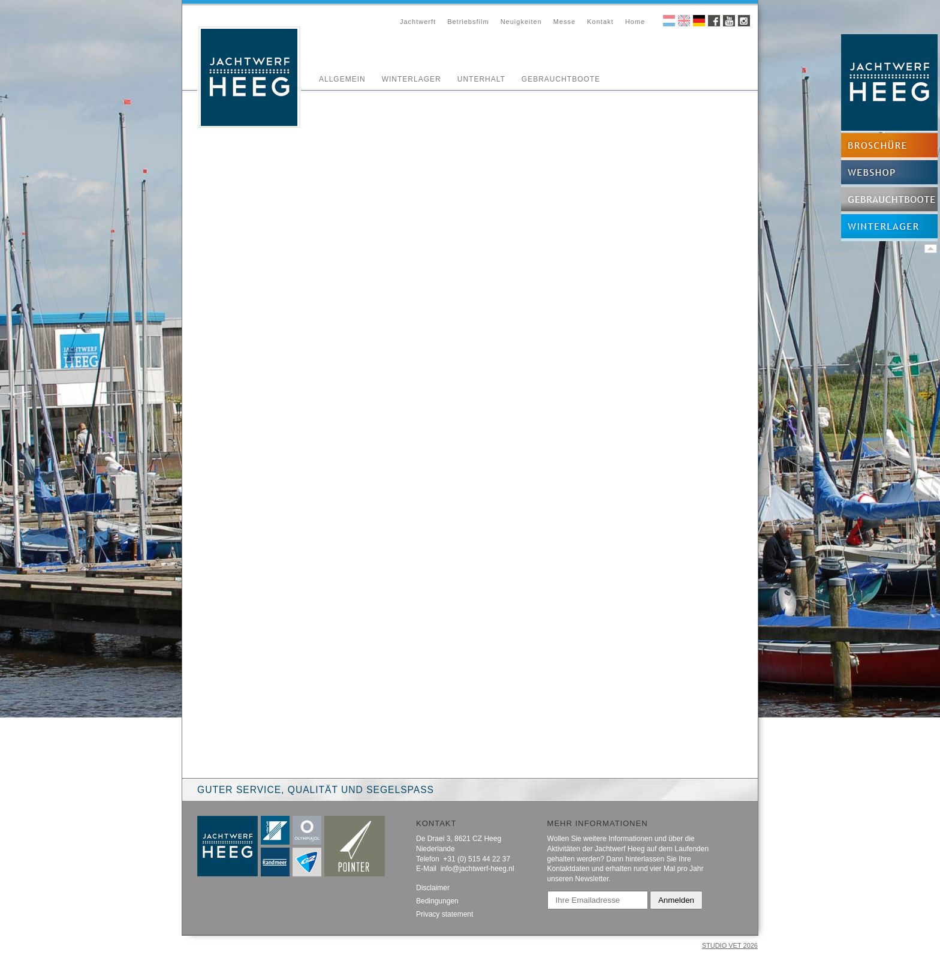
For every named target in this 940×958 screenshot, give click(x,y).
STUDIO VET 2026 (730, 945)
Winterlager (411, 79)
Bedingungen (437, 901)
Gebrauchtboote (561, 79)
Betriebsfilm (468, 21)
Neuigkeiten (521, 21)
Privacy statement (444, 914)
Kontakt (600, 21)
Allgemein (342, 79)
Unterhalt (481, 79)
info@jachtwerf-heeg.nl (477, 868)
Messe (564, 21)
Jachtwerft (418, 21)
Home (635, 21)
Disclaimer (433, 888)
